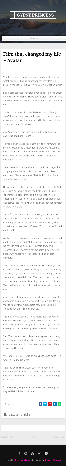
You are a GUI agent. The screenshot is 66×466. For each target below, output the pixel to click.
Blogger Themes (53, 460)
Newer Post (7, 437)
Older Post (59, 437)
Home (34, 437)
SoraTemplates (22, 460)
